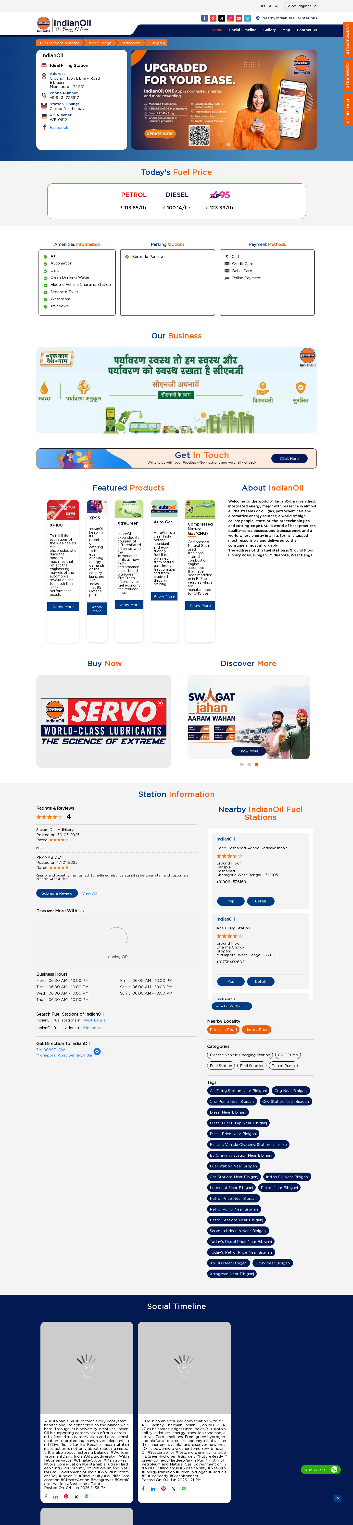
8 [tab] (202, 427)
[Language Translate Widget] (300, 6)
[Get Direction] (97, 1054)
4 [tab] (173, 427)
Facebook (59, 127)
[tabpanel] (224, 100)
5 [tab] (180, 427)
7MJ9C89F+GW (50, 1050)
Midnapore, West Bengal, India (64, 1055)
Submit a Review (57, 893)
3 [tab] (165, 427)
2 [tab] (228, 144)
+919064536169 (231, 882)
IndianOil (225, 839)
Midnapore (131, 43)
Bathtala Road (223, 1030)
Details (260, 900)
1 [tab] (220, 144)
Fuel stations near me (59, 43)
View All (89, 893)
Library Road (257, 1030)
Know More (63, 607)
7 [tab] (195, 427)
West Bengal (100, 43)
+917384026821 (231, 960)
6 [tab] (187, 427)
